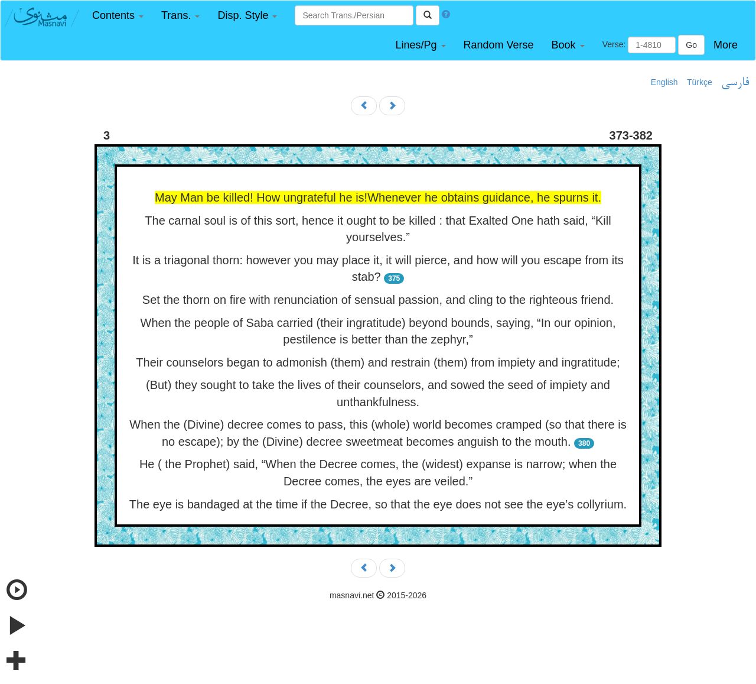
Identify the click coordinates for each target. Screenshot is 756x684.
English (664, 82)
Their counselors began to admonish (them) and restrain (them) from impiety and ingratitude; (378, 362)
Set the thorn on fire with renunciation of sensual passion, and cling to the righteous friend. (378, 299)
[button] (117, 16)
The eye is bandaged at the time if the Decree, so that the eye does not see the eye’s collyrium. (378, 504)
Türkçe (699, 82)
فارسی (735, 83)
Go (691, 45)
